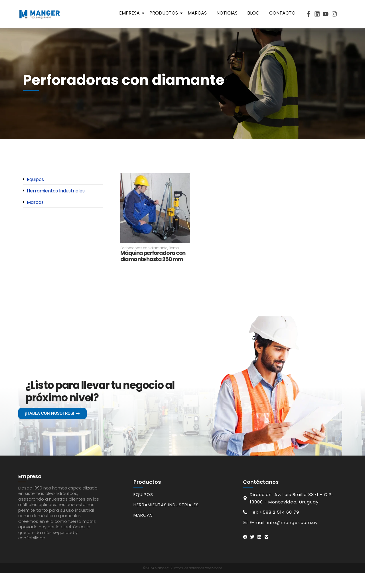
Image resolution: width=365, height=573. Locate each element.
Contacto (282, 13)
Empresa (130, 13)
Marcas (197, 13)
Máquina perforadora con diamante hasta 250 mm (152, 256)
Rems (174, 248)
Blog (253, 13)
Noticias (227, 13)
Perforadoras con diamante (144, 248)
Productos (164, 13)
